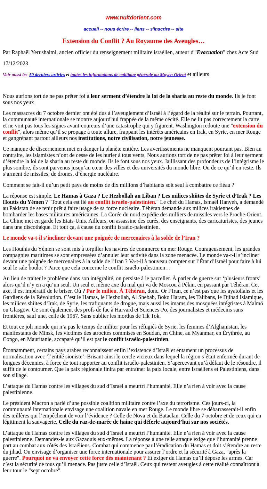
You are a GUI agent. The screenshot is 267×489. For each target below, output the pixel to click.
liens (139, 29)
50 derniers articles (47, 74)
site (179, 29)
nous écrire (116, 29)
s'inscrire (160, 29)
